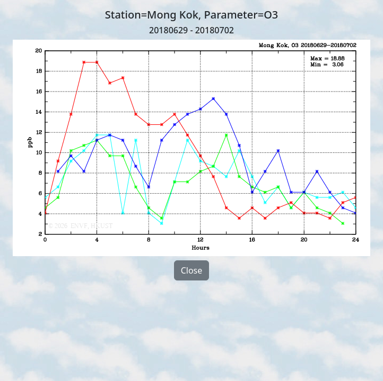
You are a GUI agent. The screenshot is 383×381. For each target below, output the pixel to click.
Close (192, 270)
